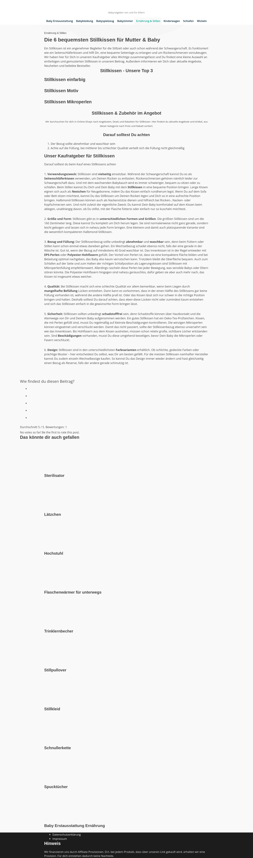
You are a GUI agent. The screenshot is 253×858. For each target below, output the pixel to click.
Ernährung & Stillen (148, 21)
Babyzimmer (125, 21)
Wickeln (202, 21)
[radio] (131, 387)
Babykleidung (84, 21)
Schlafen (188, 21)
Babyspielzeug (105, 21)
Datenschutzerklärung (66, 834)
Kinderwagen (171, 21)
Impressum (59, 839)
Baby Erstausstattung (59, 21)
